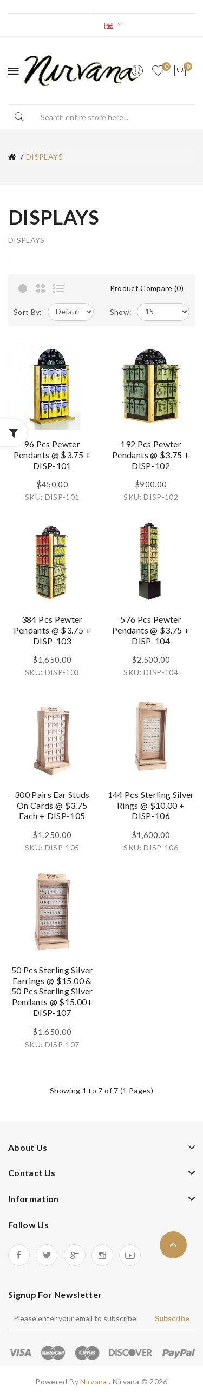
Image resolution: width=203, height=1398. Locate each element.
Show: (121, 311)
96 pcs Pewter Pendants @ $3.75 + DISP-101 (52, 455)
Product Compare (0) (147, 288)
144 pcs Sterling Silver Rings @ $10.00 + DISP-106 (151, 805)
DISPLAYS (44, 156)
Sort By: (28, 311)
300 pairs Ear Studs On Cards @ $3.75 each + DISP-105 (52, 805)
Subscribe (172, 1318)
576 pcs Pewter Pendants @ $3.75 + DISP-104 (150, 630)
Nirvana (94, 1381)
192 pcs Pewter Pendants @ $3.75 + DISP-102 (150, 455)
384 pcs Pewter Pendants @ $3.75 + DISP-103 (52, 630)
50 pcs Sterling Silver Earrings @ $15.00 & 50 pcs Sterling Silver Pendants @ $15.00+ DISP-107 (52, 991)
